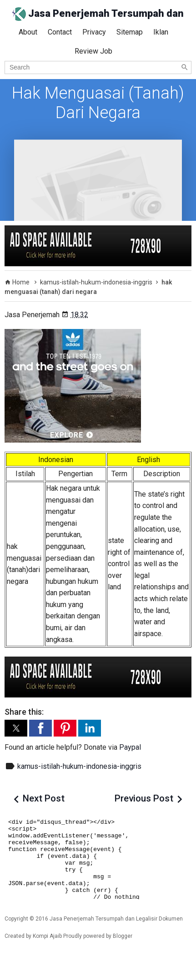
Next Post (44, 798)
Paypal (130, 747)
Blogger (122, 936)
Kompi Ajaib (47, 936)
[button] (16, 728)
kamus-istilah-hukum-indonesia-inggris (79, 766)
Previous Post (144, 798)
